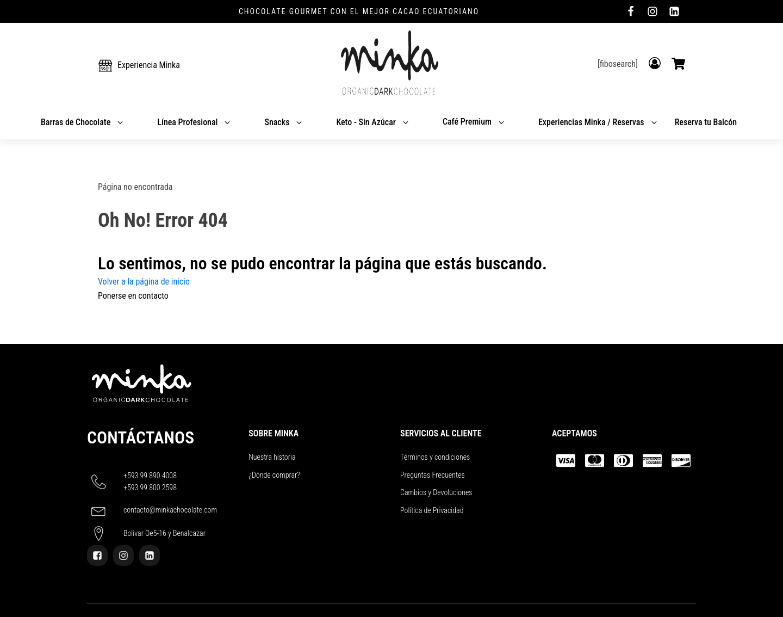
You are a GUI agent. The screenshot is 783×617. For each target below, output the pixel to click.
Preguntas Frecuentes (432, 475)
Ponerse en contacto (133, 296)
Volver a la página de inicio (144, 281)
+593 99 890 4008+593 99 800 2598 (150, 481)
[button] (139, 65)
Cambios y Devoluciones (436, 492)
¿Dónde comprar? (274, 475)
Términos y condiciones (435, 457)
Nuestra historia (271, 457)
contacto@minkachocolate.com (170, 509)
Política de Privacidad (431, 510)
